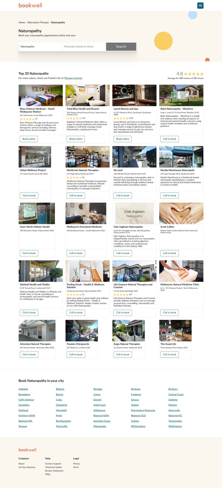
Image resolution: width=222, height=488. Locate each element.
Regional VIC (175, 415)
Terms (76, 467)
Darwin (97, 400)
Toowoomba (175, 421)
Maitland (23, 410)
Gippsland (61, 405)
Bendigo (97, 389)
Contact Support (53, 464)
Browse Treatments (54, 471)
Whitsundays (138, 426)
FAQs (47, 474)
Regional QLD (138, 415)
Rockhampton (63, 421)
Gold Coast (99, 405)
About (21, 464)
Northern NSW (26, 415)
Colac (59, 400)
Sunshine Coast (101, 421)
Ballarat (60, 389)
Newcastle (174, 410)
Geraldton (23, 405)
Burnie (59, 394)
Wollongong (175, 426)
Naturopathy (58, 22)
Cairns (96, 394)
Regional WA (25, 421)
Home (21, 22)
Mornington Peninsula (143, 410)
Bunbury (173, 389)
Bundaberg (24, 394)
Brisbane (135, 389)
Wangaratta (99, 426)
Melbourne (99, 410)
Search (121, 46)
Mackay (173, 405)
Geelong (173, 400)
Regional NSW (101, 415)
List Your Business (26, 467)
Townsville (61, 426)
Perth (59, 415)
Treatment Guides (53, 467)
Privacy (76, 464)
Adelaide (23, 389)
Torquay (22, 426)
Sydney (135, 421)
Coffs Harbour (26, 400)
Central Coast (176, 394)
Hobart (135, 405)
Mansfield (61, 410)
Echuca (135, 400)
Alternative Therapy (38, 22)
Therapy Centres (73, 78)
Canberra (136, 394)
